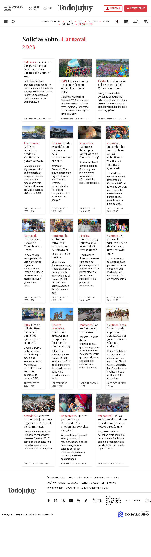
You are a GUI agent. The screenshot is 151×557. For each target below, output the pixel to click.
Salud (61, 483)
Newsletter (85, 24)
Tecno (83, 483)
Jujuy (69, 21)
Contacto (137, 500)
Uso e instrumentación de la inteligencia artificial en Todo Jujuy (113, 500)
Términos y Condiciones (97, 500)
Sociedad (73, 483)
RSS (127, 500)
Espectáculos (55, 488)
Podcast (95, 483)
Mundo (106, 21)
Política (92, 21)
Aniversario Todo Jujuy (94, 488)
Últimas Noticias (51, 21)
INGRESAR (115, 8)
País (80, 21)
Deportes (99, 477)
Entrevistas (109, 483)
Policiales (67, 24)
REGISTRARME (137, 8)
